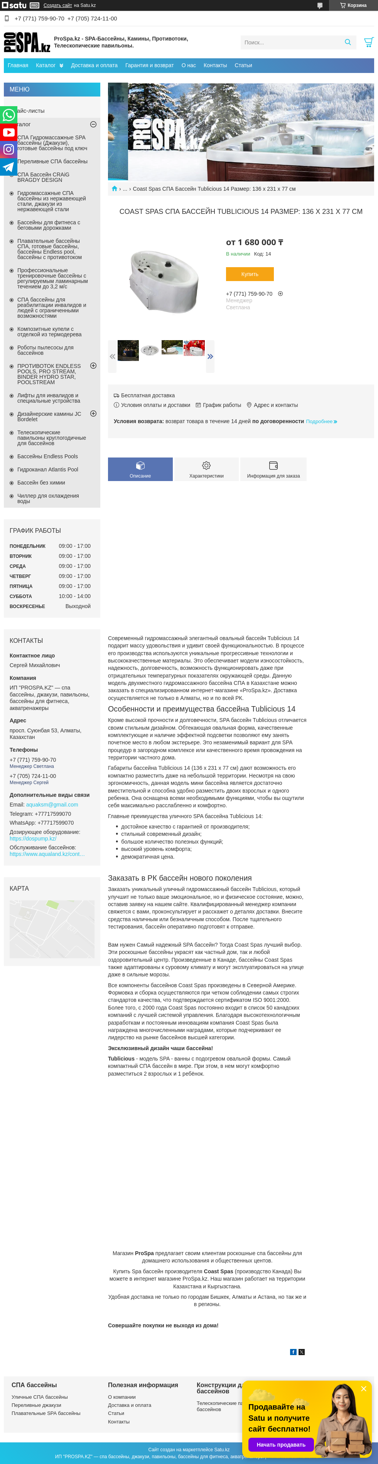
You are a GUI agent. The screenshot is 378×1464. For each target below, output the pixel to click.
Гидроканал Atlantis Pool (47, 469)
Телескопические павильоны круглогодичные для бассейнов (51, 437)
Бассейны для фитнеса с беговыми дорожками (48, 225)
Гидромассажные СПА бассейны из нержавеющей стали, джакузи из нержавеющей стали (51, 201)
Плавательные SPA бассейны (46, 1413)
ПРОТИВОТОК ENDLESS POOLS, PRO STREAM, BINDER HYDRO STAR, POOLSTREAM (49, 374)
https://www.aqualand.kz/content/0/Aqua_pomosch (48, 854)
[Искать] (347, 42)
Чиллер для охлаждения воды (48, 498)
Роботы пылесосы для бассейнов (45, 350)
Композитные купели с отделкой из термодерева (49, 331)
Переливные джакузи (36, 1405)
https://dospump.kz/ (33, 838)
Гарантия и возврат (149, 65)
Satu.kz (222, 1449)
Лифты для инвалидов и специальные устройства (48, 398)
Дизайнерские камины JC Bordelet (49, 416)
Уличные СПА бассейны (40, 1397)
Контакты (215, 65)
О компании (122, 1397)
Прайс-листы (27, 110)
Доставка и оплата (94, 65)
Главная (18, 65)
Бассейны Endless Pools (47, 456)
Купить (249, 274)
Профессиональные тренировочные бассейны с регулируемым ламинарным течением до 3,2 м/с (52, 278)
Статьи (243, 65)
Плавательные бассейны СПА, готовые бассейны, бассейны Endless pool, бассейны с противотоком (49, 249)
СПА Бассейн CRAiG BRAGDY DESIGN (43, 177)
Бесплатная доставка (148, 395)
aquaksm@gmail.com (52, 804)
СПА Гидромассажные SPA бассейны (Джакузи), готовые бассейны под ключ (52, 142)
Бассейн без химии (41, 483)
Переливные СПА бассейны (52, 161)
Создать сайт (58, 5)
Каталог (46, 65)
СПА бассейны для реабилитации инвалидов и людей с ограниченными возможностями (51, 308)
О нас (189, 65)
